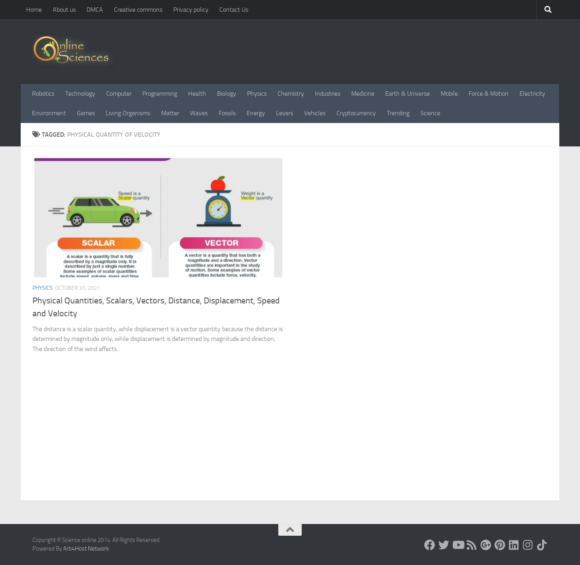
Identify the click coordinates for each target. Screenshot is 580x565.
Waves (199, 113)
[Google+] (485, 545)
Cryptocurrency (356, 113)
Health (197, 93)
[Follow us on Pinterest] (500, 545)
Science (430, 113)
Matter (170, 113)
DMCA (95, 9)
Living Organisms (128, 113)
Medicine (362, 93)
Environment (49, 113)
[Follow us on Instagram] (528, 545)
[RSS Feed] (471, 545)
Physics (257, 93)
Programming (159, 93)
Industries (327, 93)
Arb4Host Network (86, 548)
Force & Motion (489, 93)
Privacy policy (190, 9)
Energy (256, 113)
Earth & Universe (407, 93)
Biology (226, 93)
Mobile (449, 93)
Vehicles (315, 113)
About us (64, 9)
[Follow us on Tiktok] (542, 545)
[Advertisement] (290, 442)
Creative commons (138, 9)
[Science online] (429, 545)
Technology (80, 93)
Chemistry (291, 93)
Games (86, 113)
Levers (284, 113)
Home (34, 9)
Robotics (43, 93)
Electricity (532, 93)
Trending (398, 113)
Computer (119, 93)
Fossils (227, 113)
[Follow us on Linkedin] (514, 545)
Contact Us (233, 9)
